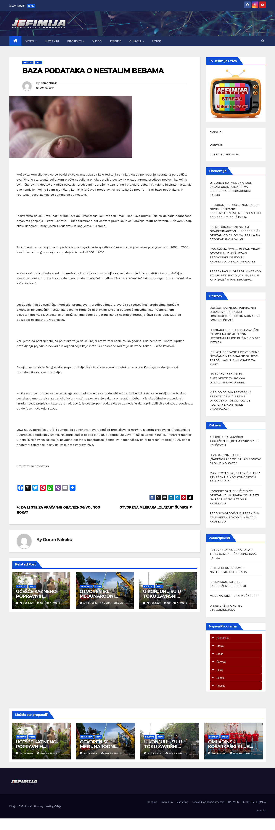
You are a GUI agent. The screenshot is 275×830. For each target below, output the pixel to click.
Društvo (27, 62)
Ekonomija (86, 586)
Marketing (182, 802)
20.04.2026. (219, 753)
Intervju (52, 41)
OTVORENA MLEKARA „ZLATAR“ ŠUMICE (156, 507)
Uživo (157, 41)
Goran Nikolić (49, 83)
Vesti (30, 41)
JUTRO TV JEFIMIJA (224, 154)
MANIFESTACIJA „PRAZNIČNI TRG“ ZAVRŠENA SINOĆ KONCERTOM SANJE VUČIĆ (235, 477)
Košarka (213, 737)
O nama (135, 41)
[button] (262, 41)
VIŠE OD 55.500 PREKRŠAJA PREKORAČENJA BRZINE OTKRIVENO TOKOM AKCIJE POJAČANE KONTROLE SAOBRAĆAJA (230, 400)
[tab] (236, 638)
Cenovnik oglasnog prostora (208, 802)
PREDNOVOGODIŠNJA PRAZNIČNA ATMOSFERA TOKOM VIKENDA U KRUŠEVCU (235, 517)
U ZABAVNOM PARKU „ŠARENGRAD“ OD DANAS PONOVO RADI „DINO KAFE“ (235, 459)
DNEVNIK (216, 144)
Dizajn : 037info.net (21, 806)
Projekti (75, 41)
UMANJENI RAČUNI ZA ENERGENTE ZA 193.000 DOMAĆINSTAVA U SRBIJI (228, 378)
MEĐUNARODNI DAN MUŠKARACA (235, 596)
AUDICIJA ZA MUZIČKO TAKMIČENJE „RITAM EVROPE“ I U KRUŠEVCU (235, 441)
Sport (225, 737)
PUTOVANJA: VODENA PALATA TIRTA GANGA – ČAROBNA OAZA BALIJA (233, 554)
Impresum (167, 802)
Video (97, 41)
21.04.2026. (27, 753)
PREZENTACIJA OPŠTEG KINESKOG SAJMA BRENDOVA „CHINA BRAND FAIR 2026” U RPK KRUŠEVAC (235, 275)
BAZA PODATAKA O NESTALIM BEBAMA (93, 70)
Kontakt (261, 810)
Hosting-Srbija (53, 806)
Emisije (115, 41)
